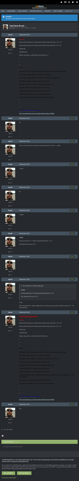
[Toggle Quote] (22, 286)
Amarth (13, 28)
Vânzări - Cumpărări (30, 28)
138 (10, 53)
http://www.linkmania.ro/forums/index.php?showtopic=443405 (36, 113)
